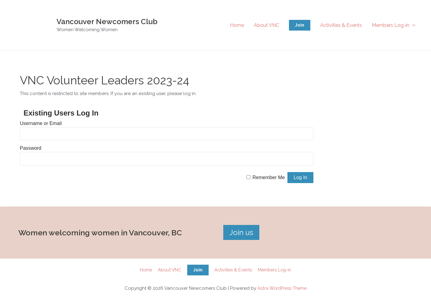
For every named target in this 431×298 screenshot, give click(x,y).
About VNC (266, 25)
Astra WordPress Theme (282, 288)
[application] (412, 25)
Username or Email (41, 123)
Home (237, 25)
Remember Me (269, 177)
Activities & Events (341, 25)
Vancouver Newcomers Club (107, 21)
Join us (241, 232)
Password (30, 148)
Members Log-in (393, 25)
